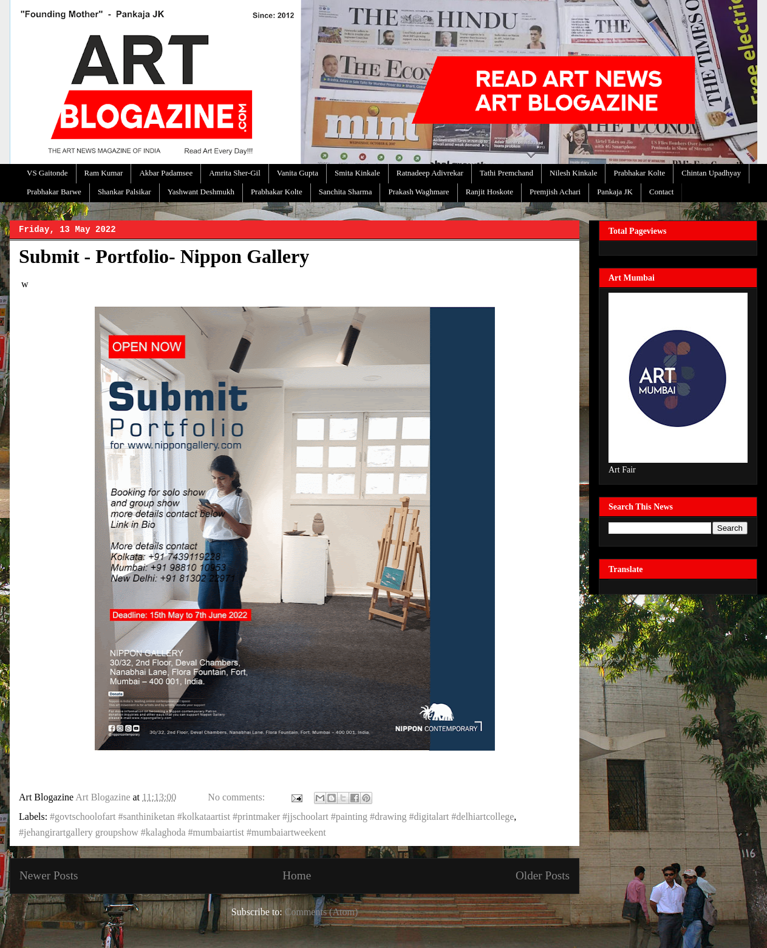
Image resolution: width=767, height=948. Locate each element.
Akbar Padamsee (166, 172)
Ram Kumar (103, 172)
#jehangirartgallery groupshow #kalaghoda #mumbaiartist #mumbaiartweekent (172, 832)
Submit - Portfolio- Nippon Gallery (164, 256)
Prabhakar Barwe (54, 191)
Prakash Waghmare (418, 191)
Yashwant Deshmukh (201, 191)
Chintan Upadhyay (711, 172)
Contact (661, 191)
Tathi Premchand (506, 172)
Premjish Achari (555, 191)
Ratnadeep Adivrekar (430, 172)
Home (296, 875)
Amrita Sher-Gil (235, 172)
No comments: (237, 797)
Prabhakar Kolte (639, 172)
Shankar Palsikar (124, 191)
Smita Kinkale (357, 172)
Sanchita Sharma (345, 191)
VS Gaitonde (47, 172)
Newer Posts (48, 875)
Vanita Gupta (297, 172)
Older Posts (543, 875)
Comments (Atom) (321, 912)
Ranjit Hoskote (489, 191)
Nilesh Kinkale (573, 172)
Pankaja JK (615, 191)
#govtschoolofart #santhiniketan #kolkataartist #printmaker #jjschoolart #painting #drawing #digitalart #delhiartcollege (282, 816)
